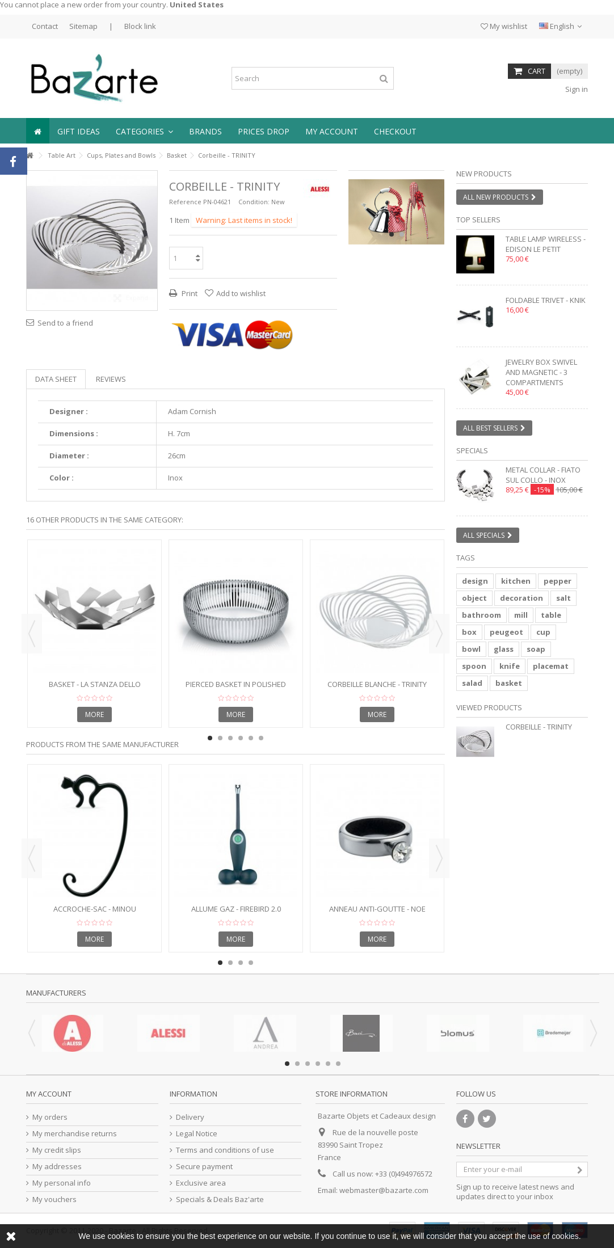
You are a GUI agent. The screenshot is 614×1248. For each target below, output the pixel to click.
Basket (177, 155)
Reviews (111, 379)
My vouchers (54, 1199)
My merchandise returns (74, 1134)
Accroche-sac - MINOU (94, 909)
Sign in (575, 89)
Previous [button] (32, 633)
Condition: (254, 201)
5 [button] (251, 738)
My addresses (57, 1166)
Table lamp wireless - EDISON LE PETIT (546, 244)
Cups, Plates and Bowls (121, 155)
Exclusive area (201, 1183)
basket (508, 683)
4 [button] (240, 738)
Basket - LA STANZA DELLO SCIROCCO (95, 689)
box (469, 632)
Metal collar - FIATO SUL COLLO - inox (543, 475)
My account (49, 1094)
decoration (521, 598)
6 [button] (261, 738)
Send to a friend (65, 323)
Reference (185, 201)
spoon (474, 666)
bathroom (481, 615)
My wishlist (504, 26)
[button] (144, 131)
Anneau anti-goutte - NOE (377, 909)
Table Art (61, 155)
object (474, 598)
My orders (50, 1117)
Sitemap (83, 26)
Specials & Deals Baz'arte (220, 1199)
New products (484, 173)
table (551, 615)
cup (543, 632)
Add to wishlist (241, 293)
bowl (471, 649)
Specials (472, 450)
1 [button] (391, 234)
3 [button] (230, 738)
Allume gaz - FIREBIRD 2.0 (236, 909)
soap (536, 649)
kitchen (516, 581)
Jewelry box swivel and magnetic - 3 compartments (541, 372)
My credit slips (56, 1150)
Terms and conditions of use (225, 1150)
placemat (551, 666)
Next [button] (439, 633)
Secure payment (204, 1166)
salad (472, 683)
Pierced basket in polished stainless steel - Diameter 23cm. (236, 689)
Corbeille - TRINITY (539, 727)
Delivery (190, 1117)
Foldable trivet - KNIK (546, 300)
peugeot (506, 632)
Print (188, 293)
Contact (45, 26)
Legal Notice (196, 1134)
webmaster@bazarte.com (383, 1190)
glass (504, 649)
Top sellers (478, 219)
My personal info (61, 1183)
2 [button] (401, 234)
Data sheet (56, 379)
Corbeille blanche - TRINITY (377, 684)
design (475, 581)
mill (521, 615)
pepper (557, 581)
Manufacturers (56, 993)
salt (563, 598)
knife (509, 666)
